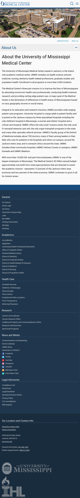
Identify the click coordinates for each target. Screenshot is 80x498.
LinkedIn (7, 367)
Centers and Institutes (10, 316)
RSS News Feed (9, 370)
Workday (5, 229)
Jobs (4, 216)
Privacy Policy (7, 398)
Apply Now (6, 244)
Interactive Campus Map (11, 212)
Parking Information (10, 222)
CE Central (6, 203)
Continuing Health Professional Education (18, 247)
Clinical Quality (8, 291)
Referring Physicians (10, 304)
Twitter (6, 357)
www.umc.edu (7, 442)
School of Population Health (13, 273)
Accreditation (7, 240)
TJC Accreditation (9, 402)
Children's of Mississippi (11, 288)
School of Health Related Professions (16, 263)
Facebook (7, 354)
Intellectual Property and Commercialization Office (21, 322)
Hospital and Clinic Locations (13, 298)
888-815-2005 (25, 450)
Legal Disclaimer (8, 392)
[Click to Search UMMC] (72, 3)
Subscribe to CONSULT (11, 350)
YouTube (7, 360)
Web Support (7, 405)
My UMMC (6, 219)
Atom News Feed (10, 373)
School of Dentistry (9, 257)
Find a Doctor (7, 294)
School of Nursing (9, 270)
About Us (75, 41)
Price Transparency (9, 301)
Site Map (5, 225)
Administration (62, 41)
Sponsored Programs (10, 329)
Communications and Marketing (14, 341)
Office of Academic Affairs (12, 250)
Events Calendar (8, 344)
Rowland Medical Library (11, 253)
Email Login (6, 206)
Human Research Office (11, 319)
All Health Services (9, 285)
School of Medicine (9, 266)
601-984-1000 (23, 447)
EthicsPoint (6, 389)
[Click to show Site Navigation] (77, 3)
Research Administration (11, 326)
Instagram (7, 364)
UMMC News (7, 347)
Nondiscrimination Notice (12, 395)
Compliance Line (8, 385)
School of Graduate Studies (12, 260)
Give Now (6, 209)
